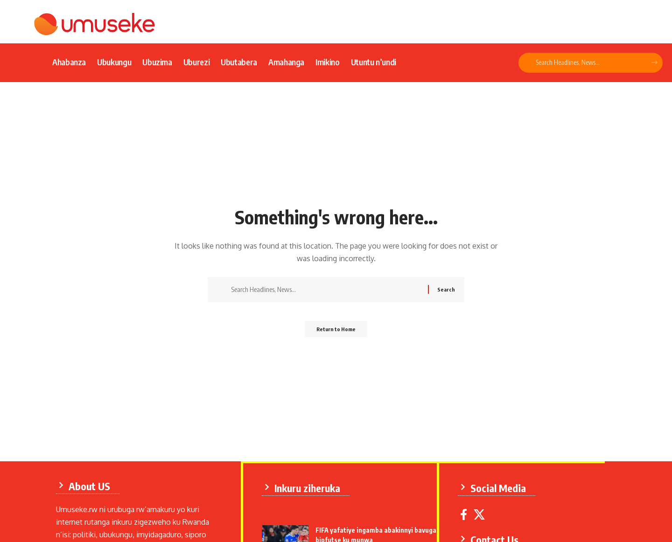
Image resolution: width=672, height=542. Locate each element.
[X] (482, 512)
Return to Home (336, 331)
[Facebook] (466, 512)
